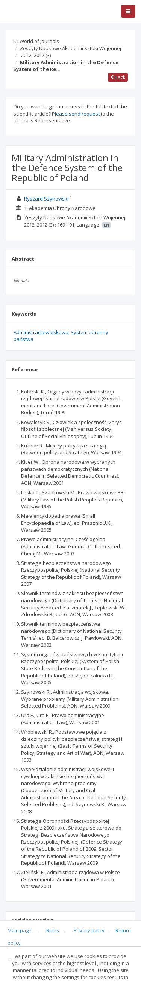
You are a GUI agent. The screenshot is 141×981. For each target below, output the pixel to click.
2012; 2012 (36, 55)
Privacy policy (89, 930)
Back (118, 77)
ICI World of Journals (36, 41)
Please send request (76, 113)
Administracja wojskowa (41, 332)
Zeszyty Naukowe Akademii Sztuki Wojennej (70, 48)
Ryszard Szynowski (46, 198)
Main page (20, 930)
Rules (52, 930)
